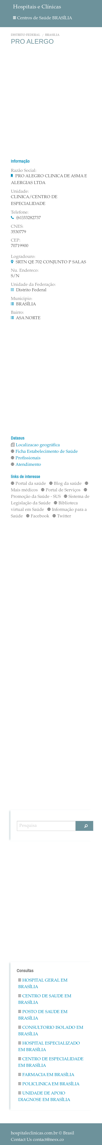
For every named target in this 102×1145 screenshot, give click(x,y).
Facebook (37, 516)
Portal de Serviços (61, 490)
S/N (15, 276)
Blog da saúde (65, 484)
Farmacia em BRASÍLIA (46, 1075)
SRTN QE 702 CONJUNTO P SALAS (51, 262)
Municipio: (21, 299)
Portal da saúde (28, 484)
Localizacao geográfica (35, 445)
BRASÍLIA (52, 35)
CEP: (15, 240)
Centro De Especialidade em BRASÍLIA (51, 1062)
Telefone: (20, 212)
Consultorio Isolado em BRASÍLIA (50, 1031)
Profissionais (26, 458)
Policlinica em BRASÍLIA (48, 1084)
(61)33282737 (28, 218)
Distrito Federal (25, 35)
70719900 (19, 246)
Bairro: (17, 313)
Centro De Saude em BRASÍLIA (44, 999)
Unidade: (20, 191)
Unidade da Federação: (33, 285)
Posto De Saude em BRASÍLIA (42, 1015)
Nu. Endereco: (25, 270)
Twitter (61, 516)
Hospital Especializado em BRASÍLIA (49, 1046)
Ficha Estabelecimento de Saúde (44, 452)
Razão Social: (23, 171)
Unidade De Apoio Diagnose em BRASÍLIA (44, 1096)
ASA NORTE (28, 318)
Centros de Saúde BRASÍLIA (42, 18)
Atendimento (26, 465)
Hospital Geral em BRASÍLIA (42, 983)
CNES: (17, 226)
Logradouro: (23, 257)
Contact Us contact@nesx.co (37, 1140)
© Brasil (42, 1133)
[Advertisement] (51, 102)
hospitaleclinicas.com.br (34, 1133)
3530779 (18, 232)
